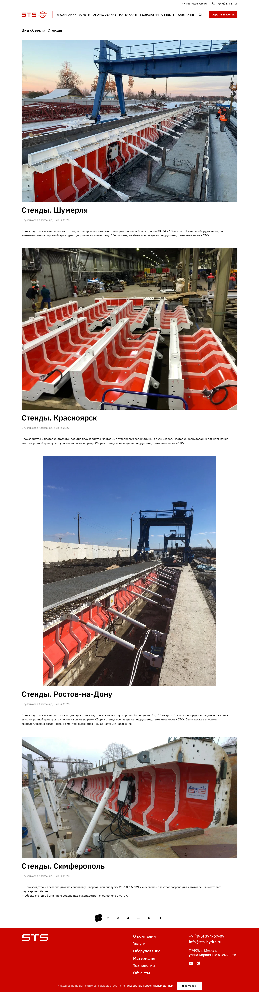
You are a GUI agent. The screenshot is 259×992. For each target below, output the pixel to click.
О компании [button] (66, 14)
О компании (144, 936)
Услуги (139, 943)
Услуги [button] (84, 14)
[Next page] (159, 918)
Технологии (144, 965)
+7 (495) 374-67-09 (206, 936)
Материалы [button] (128, 14)
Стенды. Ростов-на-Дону (67, 694)
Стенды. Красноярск (59, 418)
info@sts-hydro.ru (194, 3)
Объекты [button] (168, 14)
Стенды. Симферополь (63, 866)
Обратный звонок (223, 14)
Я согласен (189, 985)
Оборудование (146, 950)
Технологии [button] (149, 14)
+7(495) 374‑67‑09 (224, 3)
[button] (200, 14)
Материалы (144, 958)
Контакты (186, 14)
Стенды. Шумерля (55, 210)
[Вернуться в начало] (34, 14)
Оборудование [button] (104, 14)
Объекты (141, 972)
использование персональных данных (147, 985)
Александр (45, 219)
